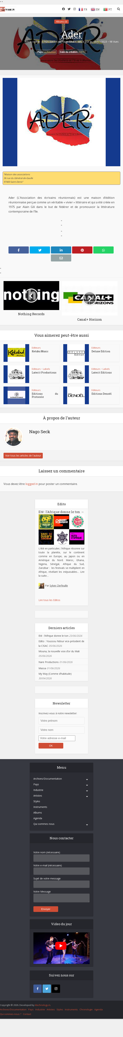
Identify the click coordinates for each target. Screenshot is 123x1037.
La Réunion (50, 52)
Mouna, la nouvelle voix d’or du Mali (59, 651)
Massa (42, 668)
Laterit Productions (44, 372)
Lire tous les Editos (49, 600)
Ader (71, 34)
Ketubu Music (40, 351)
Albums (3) (61, 21)
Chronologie (86, 1009)
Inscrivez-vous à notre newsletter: (58, 713)
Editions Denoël (102, 393)
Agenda (37, 818)
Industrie (38, 790)
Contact (27, 1014)
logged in (31, 484)
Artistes (37, 795)
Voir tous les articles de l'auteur (23, 455)
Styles (36, 801)
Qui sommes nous (43, 824)
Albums (37, 812)
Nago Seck (68, 41)
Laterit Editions (102, 372)
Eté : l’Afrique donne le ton (61, 512)
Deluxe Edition (101, 351)
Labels (46, 368)
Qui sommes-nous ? (10, 1014)
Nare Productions (49, 662)
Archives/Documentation (47, 778)
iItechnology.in (42, 1005)
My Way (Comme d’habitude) (55, 673)
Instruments (40, 807)
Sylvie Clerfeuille (59, 585)
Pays (36, 784)
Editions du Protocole (45, 395)
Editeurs (36, 347)
